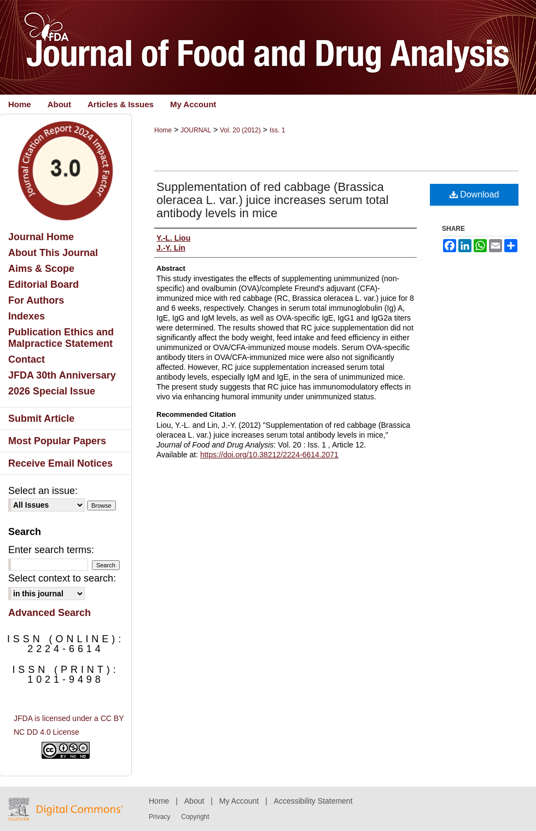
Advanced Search (49, 612)
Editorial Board (43, 284)
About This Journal (53, 252)
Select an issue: (43, 490)
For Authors (36, 300)
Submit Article (41, 418)
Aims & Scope (41, 268)
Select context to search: (62, 578)
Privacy (159, 817)
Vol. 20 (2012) (240, 130)
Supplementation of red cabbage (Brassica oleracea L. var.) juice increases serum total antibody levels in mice (272, 200)
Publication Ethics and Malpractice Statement (61, 338)
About (194, 801)
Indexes (26, 316)
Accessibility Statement (313, 801)
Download (474, 194)
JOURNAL (195, 130)
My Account (239, 801)
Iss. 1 (278, 130)
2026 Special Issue (51, 391)
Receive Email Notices (60, 463)
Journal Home (41, 236)
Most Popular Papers (57, 440)
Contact (26, 359)
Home (163, 130)
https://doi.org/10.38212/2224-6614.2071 (269, 454)
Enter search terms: (51, 549)
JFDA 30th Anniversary (62, 375)
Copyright (195, 817)
